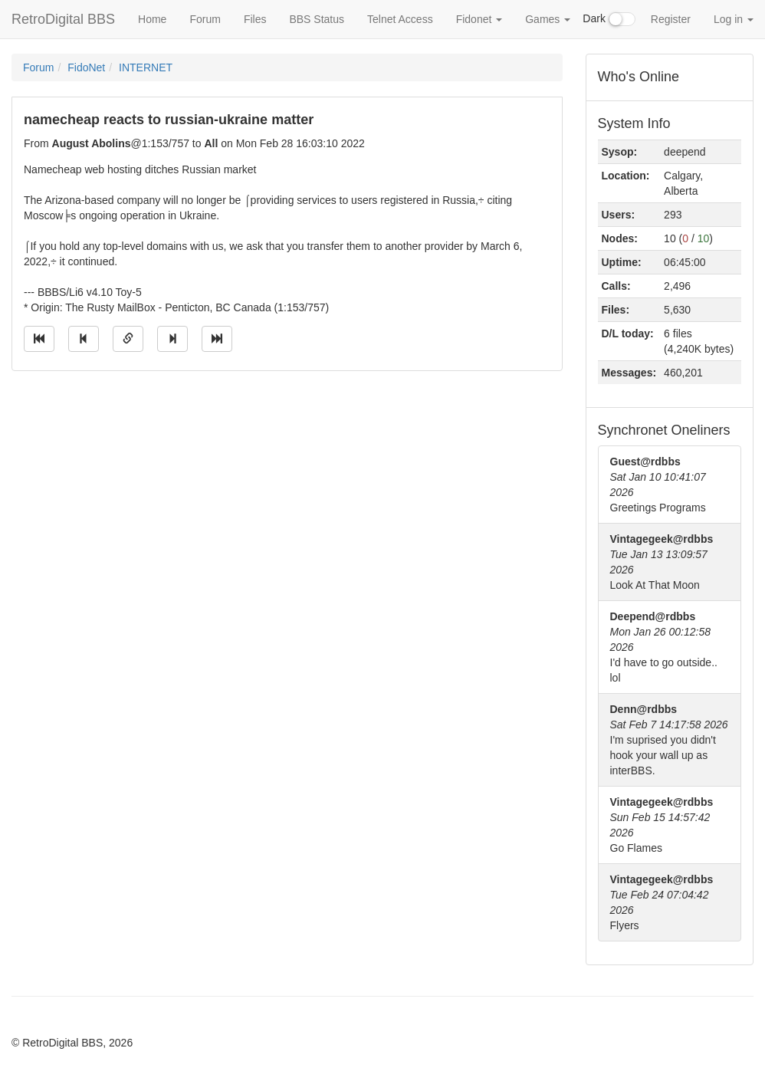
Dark (609, 19)
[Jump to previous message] (83, 339)
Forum (204, 19)
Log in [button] (734, 19)
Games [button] (547, 19)
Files (255, 19)
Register (671, 19)
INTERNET (145, 67)
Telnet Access (400, 19)
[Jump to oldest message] (39, 339)
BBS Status (316, 19)
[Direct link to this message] (128, 339)
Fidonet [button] (479, 19)
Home (152, 19)
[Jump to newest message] (217, 339)
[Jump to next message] (172, 339)
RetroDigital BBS (63, 19)
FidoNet (86, 67)
